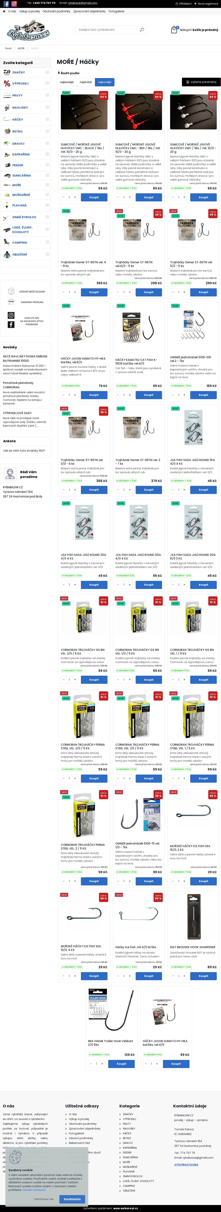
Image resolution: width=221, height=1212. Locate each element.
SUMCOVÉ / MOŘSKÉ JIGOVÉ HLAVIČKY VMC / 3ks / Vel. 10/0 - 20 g (193, 148)
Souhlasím (72, 1199)
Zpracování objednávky (89, 11)
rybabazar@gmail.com (83, 3)
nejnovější (104, 82)
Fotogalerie (116, 11)
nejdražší (86, 82)
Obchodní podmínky (56, 11)
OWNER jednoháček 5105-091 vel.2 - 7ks (190, 359)
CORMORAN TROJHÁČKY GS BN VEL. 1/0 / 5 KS (137, 651)
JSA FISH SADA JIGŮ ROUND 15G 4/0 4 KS (192, 462)
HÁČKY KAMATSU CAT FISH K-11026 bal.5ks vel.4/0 (136, 361)
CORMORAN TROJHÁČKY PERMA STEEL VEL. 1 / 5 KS (192, 746)
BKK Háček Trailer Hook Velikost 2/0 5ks (110, 1043)
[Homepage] (4, 11)
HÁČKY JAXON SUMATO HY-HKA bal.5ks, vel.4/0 (165, 1043)
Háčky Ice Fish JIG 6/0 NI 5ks (135, 947)
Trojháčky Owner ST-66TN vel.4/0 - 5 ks (133, 264)
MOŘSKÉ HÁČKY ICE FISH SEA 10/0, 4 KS (81, 948)
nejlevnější (67, 82)
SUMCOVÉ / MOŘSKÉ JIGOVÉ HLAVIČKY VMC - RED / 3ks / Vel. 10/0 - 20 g (137, 148)
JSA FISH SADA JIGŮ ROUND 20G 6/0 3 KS (193, 556)
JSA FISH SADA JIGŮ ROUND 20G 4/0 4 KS (83, 556)
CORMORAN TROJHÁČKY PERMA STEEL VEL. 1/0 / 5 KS (137, 746)
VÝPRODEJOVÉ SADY (17, 413)
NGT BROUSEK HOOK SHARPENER (192, 947)
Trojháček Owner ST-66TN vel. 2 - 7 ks (137, 462)
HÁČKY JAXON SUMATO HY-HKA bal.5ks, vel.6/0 (83, 360)
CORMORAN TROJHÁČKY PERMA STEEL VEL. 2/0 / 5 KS (83, 746)
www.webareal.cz (125, 1208)
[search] (142, 31)
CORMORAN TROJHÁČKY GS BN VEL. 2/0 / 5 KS (83, 651)
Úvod (8, 48)
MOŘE (21, 48)
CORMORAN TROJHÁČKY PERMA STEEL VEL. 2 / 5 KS (83, 846)
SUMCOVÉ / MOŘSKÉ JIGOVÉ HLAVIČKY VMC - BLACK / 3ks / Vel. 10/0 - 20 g (82, 148)
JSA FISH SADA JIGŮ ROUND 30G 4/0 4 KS (138, 556)
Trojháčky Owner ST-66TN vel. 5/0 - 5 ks (191, 264)
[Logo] (28, 30)
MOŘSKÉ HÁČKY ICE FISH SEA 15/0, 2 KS (190, 848)
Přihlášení (185, 4)
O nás (12, 11)
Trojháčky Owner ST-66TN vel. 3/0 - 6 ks (82, 462)
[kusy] (69, 197)
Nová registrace (208, 4)
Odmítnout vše (43, 1199)
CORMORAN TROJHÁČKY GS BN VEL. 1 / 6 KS (192, 651)
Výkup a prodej (29, 11)
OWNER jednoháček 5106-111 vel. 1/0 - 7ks (137, 845)
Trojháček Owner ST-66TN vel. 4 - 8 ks (83, 264)
